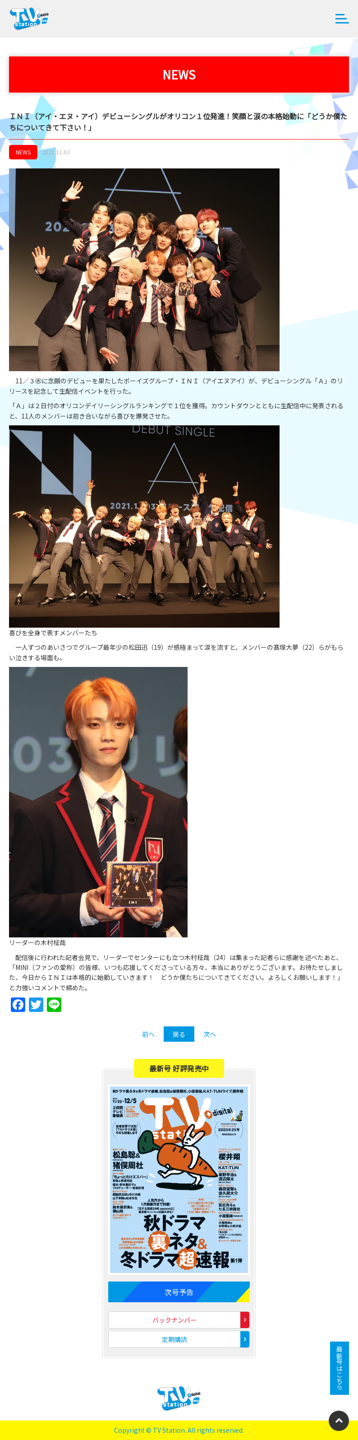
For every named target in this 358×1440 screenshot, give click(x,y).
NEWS (23, 152)
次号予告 (179, 1291)
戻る (179, 1034)
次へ (209, 1034)
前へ (148, 1034)
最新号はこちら (339, 1368)
